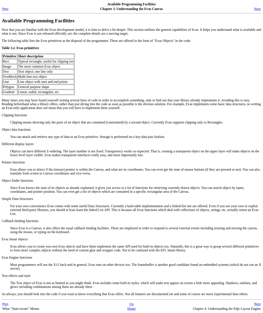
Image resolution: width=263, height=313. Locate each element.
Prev (5, 9)
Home (131, 308)
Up (131, 304)
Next (257, 9)
